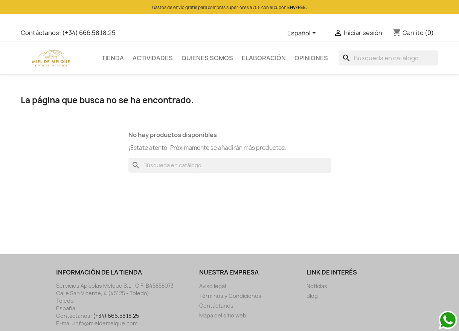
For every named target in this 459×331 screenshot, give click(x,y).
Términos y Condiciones (230, 295)
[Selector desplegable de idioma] (303, 33)
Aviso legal (212, 286)
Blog (312, 295)
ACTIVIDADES (153, 58)
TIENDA (113, 58)
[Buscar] (388, 58)
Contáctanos (216, 305)
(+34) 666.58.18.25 (89, 33)
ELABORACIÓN (264, 58)
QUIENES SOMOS (207, 58)
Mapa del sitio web (222, 315)
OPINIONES (311, 58)
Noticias (317, 286)
